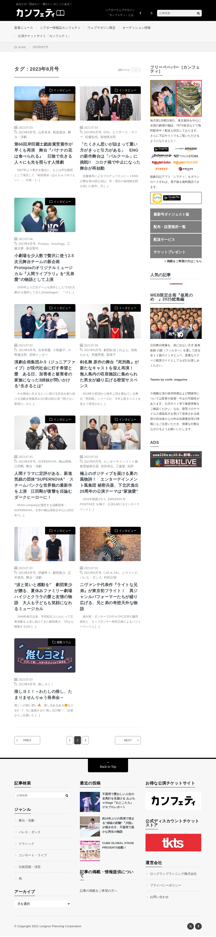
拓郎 (130, 466)
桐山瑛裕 (65, 461)
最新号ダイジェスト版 (171, 214)
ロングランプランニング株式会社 (173, 874)
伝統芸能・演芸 (30, 867)
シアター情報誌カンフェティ (60, 27)
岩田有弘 (107, 466)
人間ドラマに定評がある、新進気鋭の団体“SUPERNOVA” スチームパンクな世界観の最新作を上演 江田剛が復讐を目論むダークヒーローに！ (44, 486)
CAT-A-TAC (111, 573)
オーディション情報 (137, 27)
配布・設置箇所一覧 (170, 227)
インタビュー (62, 90)
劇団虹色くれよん (116, 350)
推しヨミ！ (46, 684)
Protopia (43, 243)
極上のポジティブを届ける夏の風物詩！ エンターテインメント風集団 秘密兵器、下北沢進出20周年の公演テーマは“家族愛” (109, 483)
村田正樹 (110, 577)
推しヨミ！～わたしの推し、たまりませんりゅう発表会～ (43, 695)
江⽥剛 (19, 466)
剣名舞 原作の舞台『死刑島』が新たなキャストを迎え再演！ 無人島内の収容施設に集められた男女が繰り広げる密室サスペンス (109, 374)
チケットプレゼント (170, 252)
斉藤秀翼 (97, 354)
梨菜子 (111, 354)
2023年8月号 (27, 132)
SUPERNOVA (47, 461)
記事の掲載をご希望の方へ (98, 891)
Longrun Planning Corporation (60, 927)
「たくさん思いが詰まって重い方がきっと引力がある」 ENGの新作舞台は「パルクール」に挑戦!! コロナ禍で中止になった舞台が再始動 (110, 156)
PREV (27, 741)
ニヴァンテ (129, 573)
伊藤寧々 (44, 573)
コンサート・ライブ (33, 856)
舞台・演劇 (34, 466)
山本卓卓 (44, 132)
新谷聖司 (32, 248)
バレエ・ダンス (91, 577)
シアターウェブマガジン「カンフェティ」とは (120, 12)
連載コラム (63, 643)
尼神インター (38, 354)
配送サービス (164, 240)
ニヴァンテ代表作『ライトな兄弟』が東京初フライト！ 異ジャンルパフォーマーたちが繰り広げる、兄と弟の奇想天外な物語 (109, 597)
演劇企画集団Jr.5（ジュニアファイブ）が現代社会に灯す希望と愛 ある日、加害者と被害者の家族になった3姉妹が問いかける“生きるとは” (44, 374)
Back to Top (108, 767)
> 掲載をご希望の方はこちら (183, 261)
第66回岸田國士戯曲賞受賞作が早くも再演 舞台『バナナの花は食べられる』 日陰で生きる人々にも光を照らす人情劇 (43, 153)
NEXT (128, 741)
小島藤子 (59, 350)
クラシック (26, 844)
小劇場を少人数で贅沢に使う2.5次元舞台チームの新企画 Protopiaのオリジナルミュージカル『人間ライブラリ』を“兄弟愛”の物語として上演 (44, 268)
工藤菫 (120, 466)
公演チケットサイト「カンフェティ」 (44, 36)
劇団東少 (59, 573)
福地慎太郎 (108, 136)
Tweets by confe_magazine (168, 379)
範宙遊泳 (59, 132)
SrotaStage (57, 243)
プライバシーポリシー (165, 886)
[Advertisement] (110, 242)
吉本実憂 (44, 350)
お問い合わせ (159, 897)
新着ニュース (23, 27)
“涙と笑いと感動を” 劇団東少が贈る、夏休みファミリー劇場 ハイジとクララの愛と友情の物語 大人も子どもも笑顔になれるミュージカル (44, 597)
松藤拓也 (91, 136)
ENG (107, 132)
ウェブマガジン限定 (101, 27)
